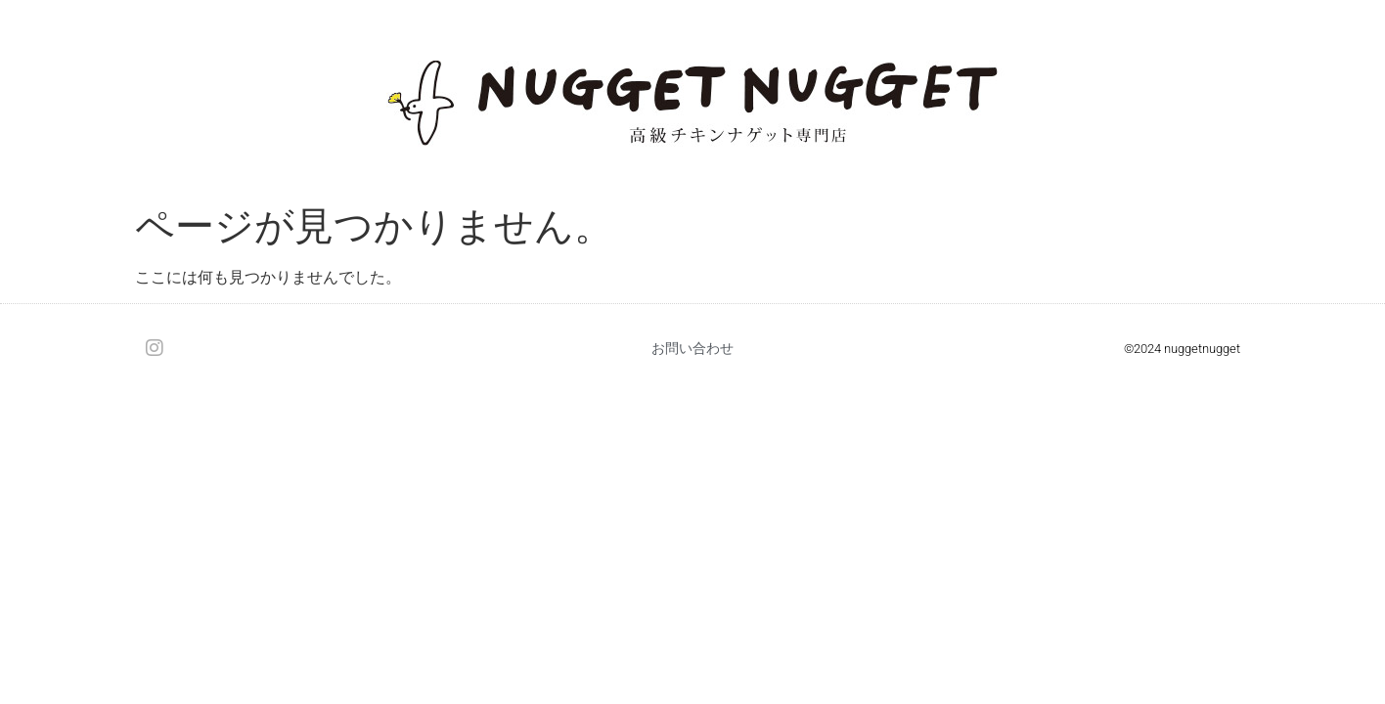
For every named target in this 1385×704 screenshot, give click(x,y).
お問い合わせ (692, 348)
